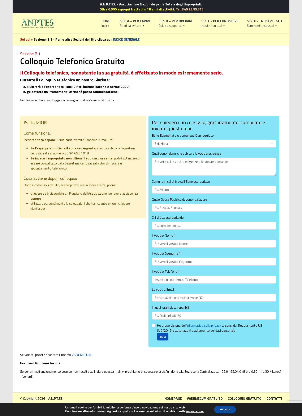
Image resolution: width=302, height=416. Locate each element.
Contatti (274, 398)
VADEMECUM (81, 354)
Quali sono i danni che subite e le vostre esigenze (186, 153)
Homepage (173, 398)
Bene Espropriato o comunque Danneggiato (183, 135)
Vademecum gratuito (205, 398)
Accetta (225, 409)
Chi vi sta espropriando (168, 217)
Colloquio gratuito (245, 398)
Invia (162, 336)
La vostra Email (163, 289)
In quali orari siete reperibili (170, 307)
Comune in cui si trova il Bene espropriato (181, 181)
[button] (135, 23)
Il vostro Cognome (166, 253)
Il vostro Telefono (166, 271)
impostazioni (194, 411)
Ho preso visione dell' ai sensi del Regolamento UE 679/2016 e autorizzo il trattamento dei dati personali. (209, 328)
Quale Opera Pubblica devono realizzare (179, 199)
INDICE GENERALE (126, 39)
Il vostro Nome (164, 235)
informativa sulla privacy (204, 325)
